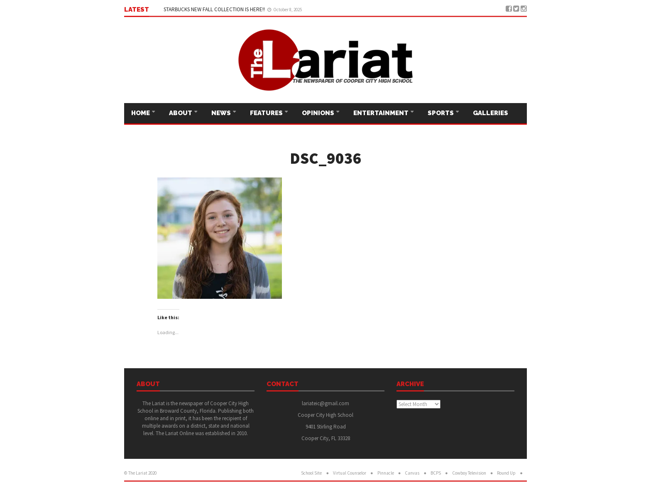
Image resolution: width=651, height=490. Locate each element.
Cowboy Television (469, 473)
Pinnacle (385, 473)
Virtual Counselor (349, 473)
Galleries (490, 113)
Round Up (506, 473)
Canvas (412, 473)
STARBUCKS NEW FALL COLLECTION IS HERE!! (215, 9)
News (221, 113)
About (181, 113)
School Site (311, 473)
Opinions (318, 113)
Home (141, 113)
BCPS (436, 473)
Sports (441, 113)
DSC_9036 (326, 158)
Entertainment (381, 113)
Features (267, 113)
